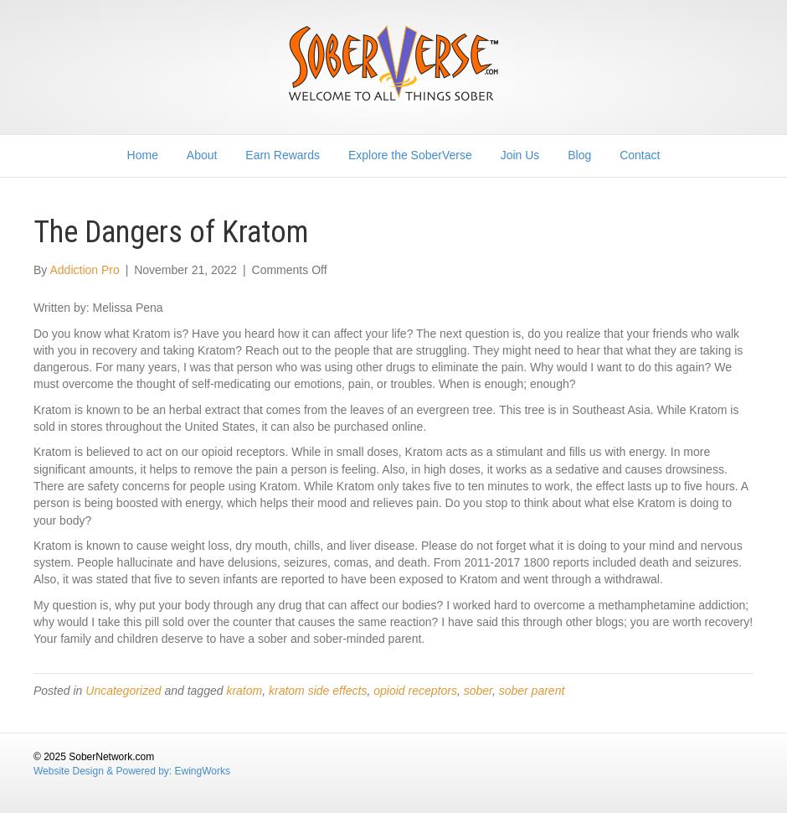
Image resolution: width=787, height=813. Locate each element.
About (202, 155)
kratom (244, 690)
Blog (579, 155)
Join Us (520, 155)
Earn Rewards (282, 155)
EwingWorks (202, 771)
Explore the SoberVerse (410, 155)
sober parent (532, 690)
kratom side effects (318, 690)
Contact (640, 155)
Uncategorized (123, 690)
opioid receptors (415, 690)
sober (478, 690)
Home (142, 155)
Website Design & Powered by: (104, 771)
